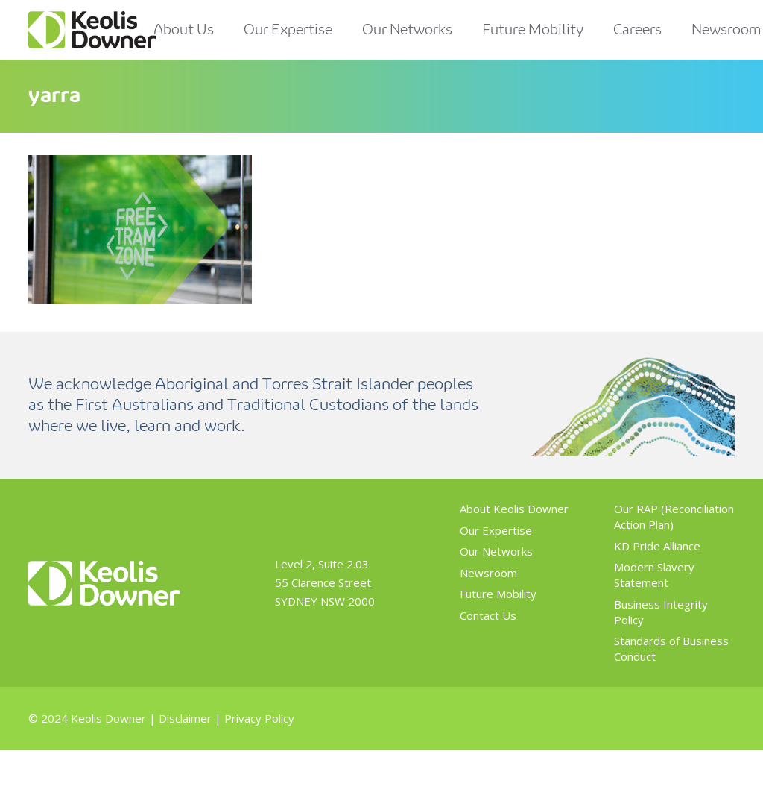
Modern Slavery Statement (654, 574)
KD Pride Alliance (657, 545)
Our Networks (496, 551)
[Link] (92, 29)
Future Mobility (498, 593)
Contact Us (488, 615)
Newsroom (488, 572)
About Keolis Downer (514, 508)
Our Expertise (496, 530)
